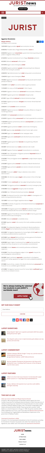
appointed (25, 158)
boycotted (32, 153)
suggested (15, 188)
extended (23, 185)
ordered (24, 209)
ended (23, 64)
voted (19, 126)
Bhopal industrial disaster (36, 410)
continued (17, 137)
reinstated (22, 95)
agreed (31, 252)
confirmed (36, 269)
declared (16, 98)
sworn (31, 49)
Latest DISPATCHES (9, 328)
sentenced (14, 61)
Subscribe (22, 314)
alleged (8, 229)
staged (20, 177)
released (13, 237)
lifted (23, 76)
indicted (20, 110)
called (12, 85)
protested (20, 88)
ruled (22, 73)
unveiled (12, 106)
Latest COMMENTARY (10, 350)
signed (18, 46)
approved (19, 257)
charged (21, 101)
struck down (18, 53)
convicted (17, 130)
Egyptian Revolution (8, 39)
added (15, 172)
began (31, 200)
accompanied (29, 121)
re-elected (14, 219)
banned (21, 142)
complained (39, 204)
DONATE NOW (23, 9)
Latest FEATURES (8, 373)
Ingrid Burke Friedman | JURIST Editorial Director (21, 357)
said (36, 232)
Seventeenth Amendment (33, 423)
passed (20, 68)
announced (21, 80)
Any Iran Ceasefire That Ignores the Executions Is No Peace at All (24, 361)
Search (42, 13)
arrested (18, 163)
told (28, 214)
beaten (14, 247)
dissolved (30, 58)
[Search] (23, 12)
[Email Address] (22, 309)
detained (31, 192)
